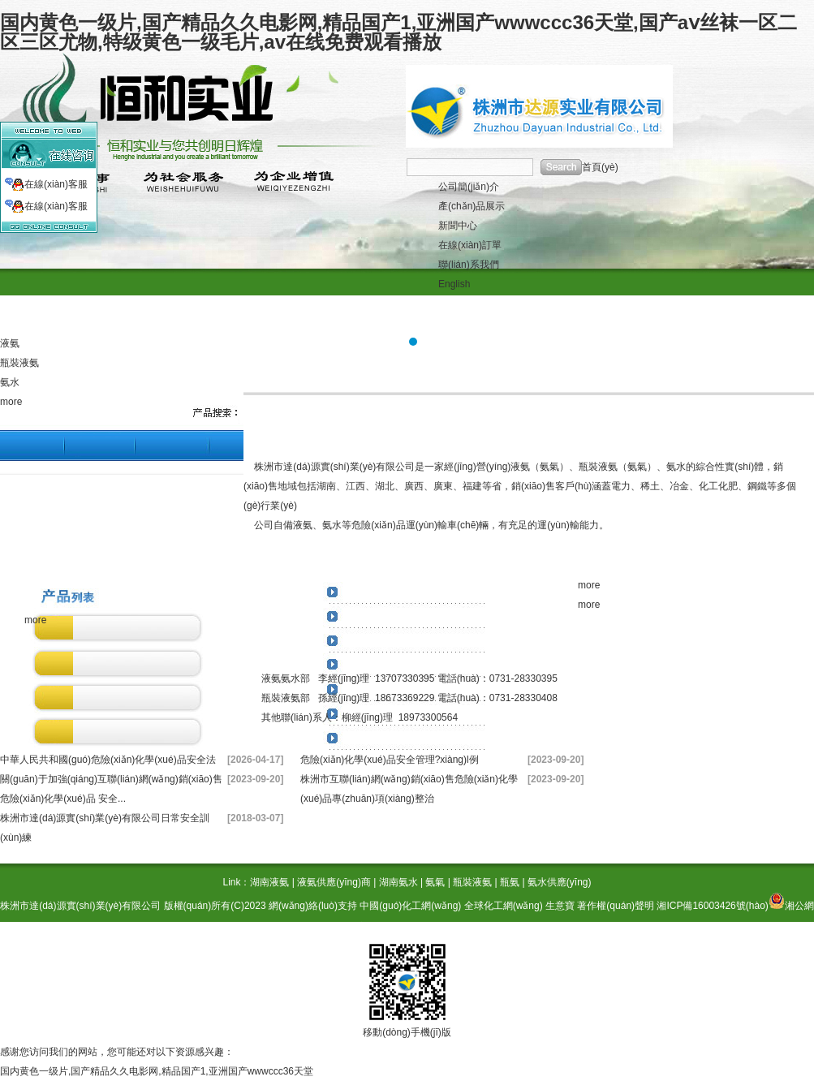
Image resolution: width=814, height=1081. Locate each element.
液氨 (9, 343)
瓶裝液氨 (19, 362)
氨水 (9, 382)
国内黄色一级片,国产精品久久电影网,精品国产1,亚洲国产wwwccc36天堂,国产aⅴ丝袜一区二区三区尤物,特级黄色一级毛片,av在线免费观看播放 (398, 32)
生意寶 (560, 905)
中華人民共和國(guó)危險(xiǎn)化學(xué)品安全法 (108, 759)
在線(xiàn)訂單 (470, 245)
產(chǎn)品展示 (471, 206)
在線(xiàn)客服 (56, 184)
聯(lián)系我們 (468, 264)
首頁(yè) (600, 167)
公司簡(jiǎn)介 (468, 186)
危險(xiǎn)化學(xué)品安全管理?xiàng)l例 (389, 759)
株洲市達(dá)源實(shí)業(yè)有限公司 (80, 905)
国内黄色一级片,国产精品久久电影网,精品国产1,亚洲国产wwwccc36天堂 (156, 1071)
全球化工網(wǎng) (503, 905)
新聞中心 (457, 225)
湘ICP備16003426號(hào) (712, 905)
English (454, 284)
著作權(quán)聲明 (615, 905)
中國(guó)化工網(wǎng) (410, 905)
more (11, 401)
